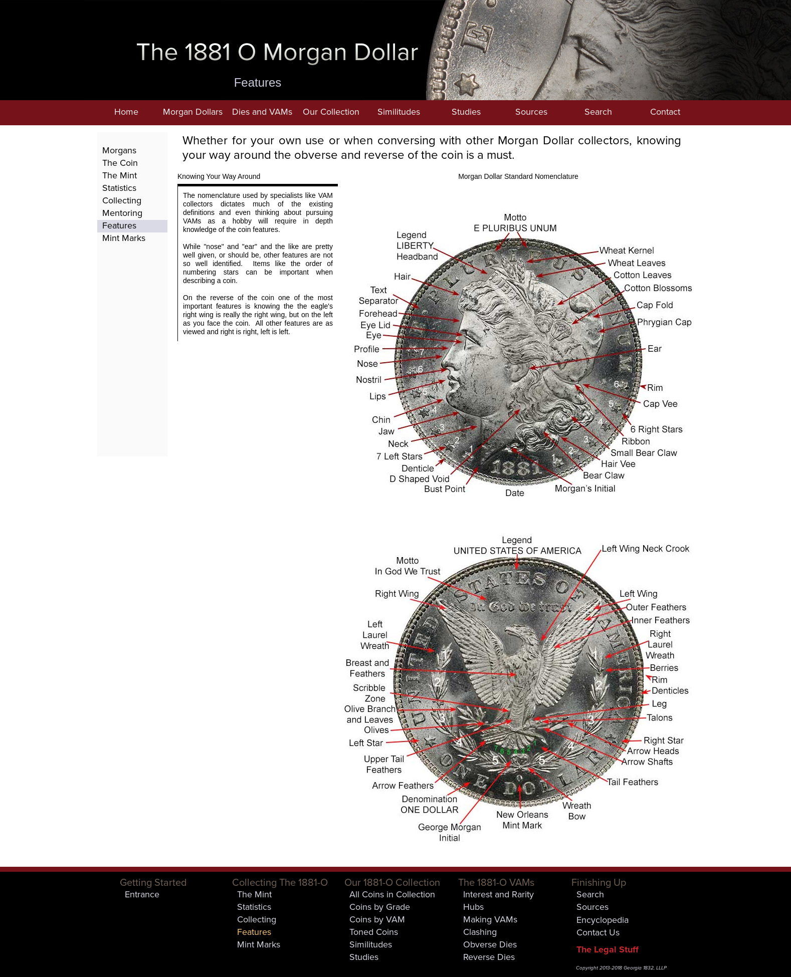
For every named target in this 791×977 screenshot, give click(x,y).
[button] (192, 112)
